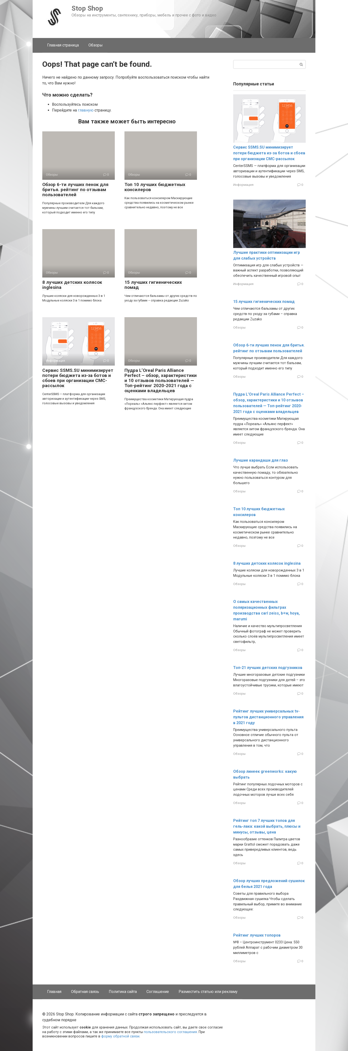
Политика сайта (123, 991)
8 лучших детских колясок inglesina (72, 284)
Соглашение (157, 991)
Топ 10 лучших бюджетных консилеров (154, 187)
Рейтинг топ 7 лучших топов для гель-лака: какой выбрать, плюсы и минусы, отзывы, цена (266, 826)
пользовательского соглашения (170, 1032)
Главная (54, 991)
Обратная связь (85, 991)
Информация (243, 185)
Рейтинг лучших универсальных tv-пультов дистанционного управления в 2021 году (268, 717)
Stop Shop (87, 8)
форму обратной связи (120, 1036)
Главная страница (63, 45)
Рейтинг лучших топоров (257, 935)
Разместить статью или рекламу (208, 991)
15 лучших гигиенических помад (153, 284)
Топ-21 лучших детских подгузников (267, 667)
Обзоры (95, 45)
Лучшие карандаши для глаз (260, 460)
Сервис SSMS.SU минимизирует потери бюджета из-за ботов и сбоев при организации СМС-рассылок (77, 378)
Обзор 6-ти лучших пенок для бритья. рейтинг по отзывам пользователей (75, 189)
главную (86, 110)
